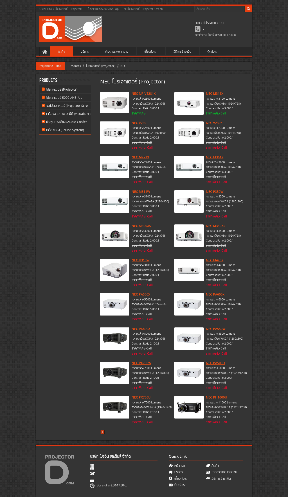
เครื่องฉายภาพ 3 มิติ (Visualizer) (68, 114)
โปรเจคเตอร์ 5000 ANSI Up (103, 9)
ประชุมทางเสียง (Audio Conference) (68, 122)
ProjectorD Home (50, 66)
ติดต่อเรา (212, 51)
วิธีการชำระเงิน (182, 51)
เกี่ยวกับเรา (150, 51)
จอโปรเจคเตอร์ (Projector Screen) (144, 9)
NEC (123, 66)
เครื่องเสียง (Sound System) (65, 130)
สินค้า (61, 52)
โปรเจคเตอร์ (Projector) (68, 9)
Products (75, 66)
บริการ (85, 51)
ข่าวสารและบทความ (116, 51)
